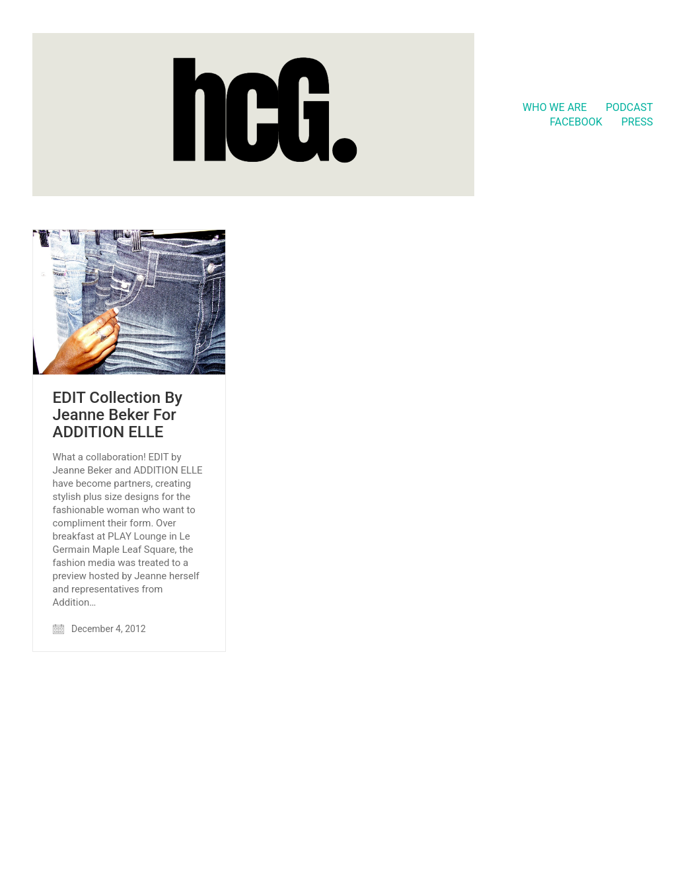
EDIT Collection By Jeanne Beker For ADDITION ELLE (118, 415)
